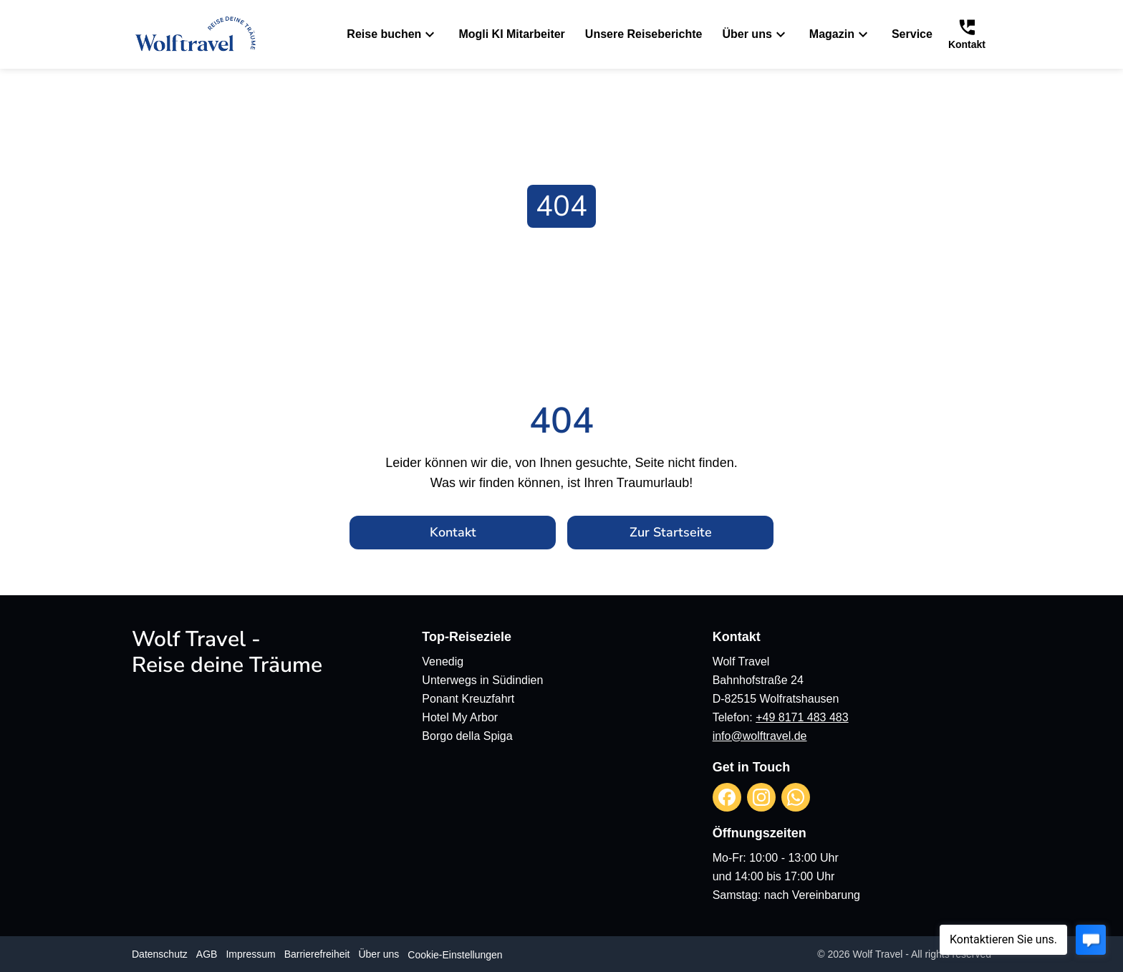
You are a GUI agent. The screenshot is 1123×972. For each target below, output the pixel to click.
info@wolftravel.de (760, 736)
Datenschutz (160, 954)
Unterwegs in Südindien (482, 680)
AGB (207, 954)
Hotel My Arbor (460, 717)
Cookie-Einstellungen (455, 955)
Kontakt (453, 532)
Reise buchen (392, 34)
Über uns (755, 34)
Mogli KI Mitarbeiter (511, 34)
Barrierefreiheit (317, 954)
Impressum (250, 954)
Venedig (442, 661)
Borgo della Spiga (467, 736)
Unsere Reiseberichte (644, 34)
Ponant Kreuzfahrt (468, 699)
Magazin (840, 34)
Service (912, 34)
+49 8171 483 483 (802, 717)
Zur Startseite (671, 532)
